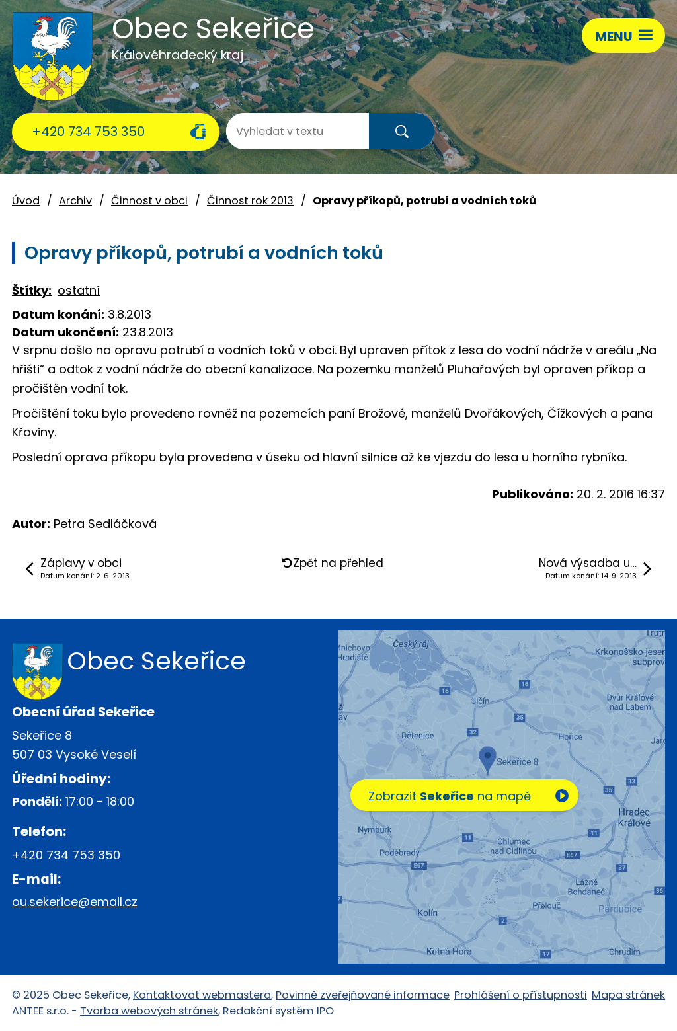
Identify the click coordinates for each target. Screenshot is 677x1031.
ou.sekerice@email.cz (75, 902)
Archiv (75, 200)
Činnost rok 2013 (250, 200)
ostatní (79, 290)
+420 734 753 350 (88, 131)
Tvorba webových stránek (149, 1010)
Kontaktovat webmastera (202, 995)
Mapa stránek (628, 995)
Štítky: (32, 290)
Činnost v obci (149, 200)
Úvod (26, 200)
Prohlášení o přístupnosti (520, 995)
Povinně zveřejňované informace (363, 995)
